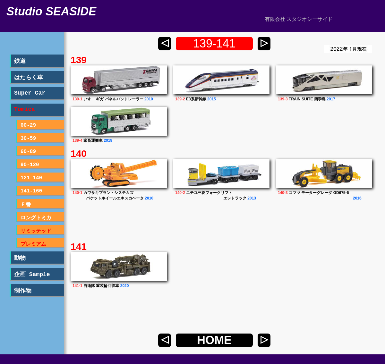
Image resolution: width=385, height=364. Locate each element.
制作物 (22, 291)
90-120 (30, 165)
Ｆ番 (26, 205)
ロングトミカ (36, 218)
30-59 (28, 138)
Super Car (29, 93)
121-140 (31, 178)
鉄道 (20, 61)
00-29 (28, 125)
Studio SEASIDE (51, 11)
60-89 (28, 152)
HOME (214, 340)
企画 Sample (32, 274)
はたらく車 (28, 77)
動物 (20, 258)
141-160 (31, 191)
